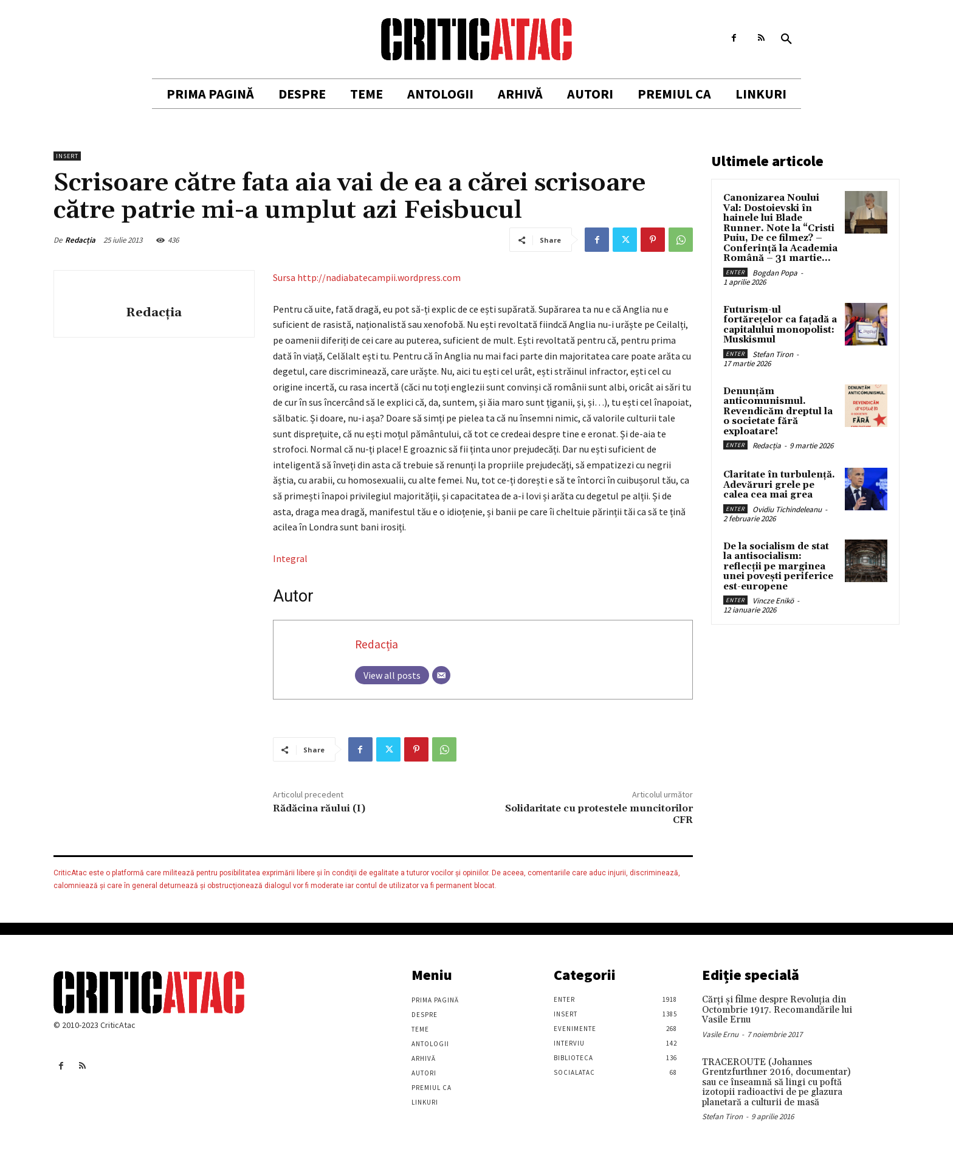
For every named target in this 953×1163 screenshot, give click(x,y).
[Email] (441, 675)
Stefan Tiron (772, 354)
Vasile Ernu (720, 1034)
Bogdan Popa (774, 273)
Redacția (80, 240)
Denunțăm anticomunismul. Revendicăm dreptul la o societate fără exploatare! (778, 411)
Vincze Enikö (773, 600)
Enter (735, 272)
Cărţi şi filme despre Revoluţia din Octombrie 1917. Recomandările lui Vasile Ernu (777, 1010)
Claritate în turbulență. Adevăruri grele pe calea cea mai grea (779, 485)
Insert (67, 156)
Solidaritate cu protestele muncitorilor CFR (599, 814)
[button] (786, 39)
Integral (290, 558)
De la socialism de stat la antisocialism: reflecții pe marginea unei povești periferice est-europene (778, 566)
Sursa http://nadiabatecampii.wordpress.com (367, 277)
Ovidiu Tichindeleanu (787, 509)
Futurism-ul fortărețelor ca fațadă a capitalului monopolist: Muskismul (780, 325)
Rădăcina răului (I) (319, 808)
